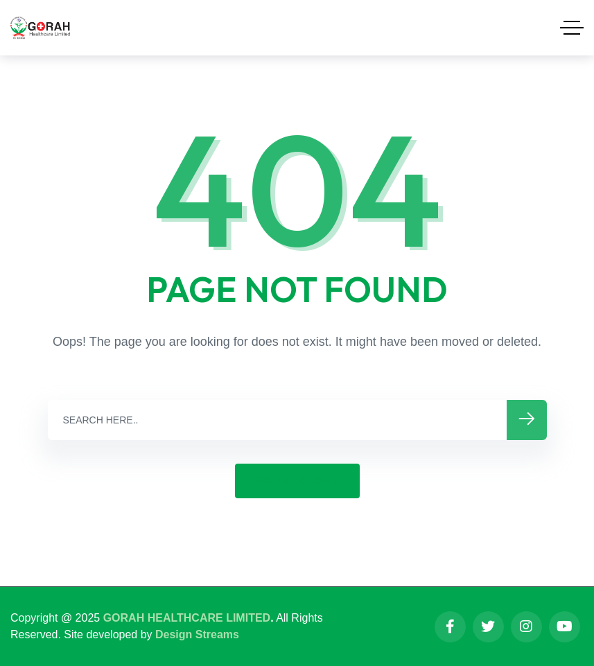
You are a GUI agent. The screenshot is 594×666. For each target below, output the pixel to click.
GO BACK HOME (297, 481)
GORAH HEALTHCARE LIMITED (186, 618)
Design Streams (197, 634)
